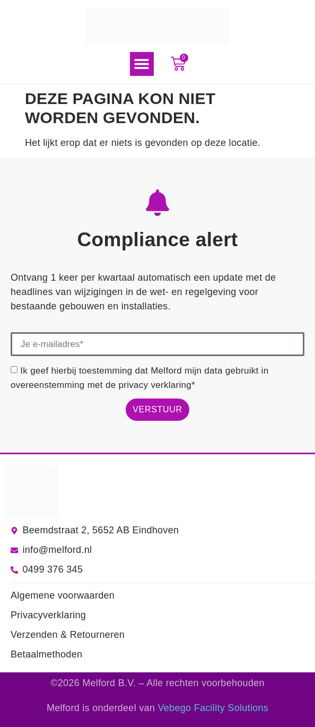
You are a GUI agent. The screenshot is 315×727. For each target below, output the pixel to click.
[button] (142, 64)
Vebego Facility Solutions (213, 708)
